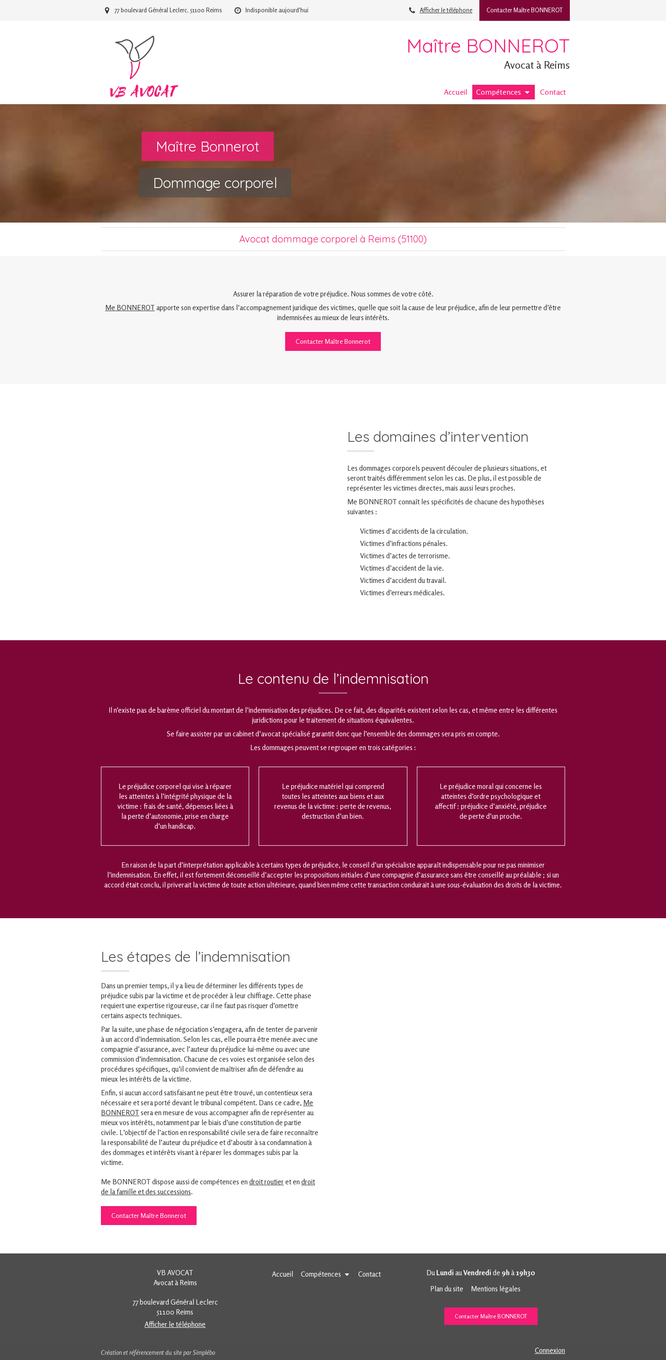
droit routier (266, 1181)
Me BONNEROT (130, 307)
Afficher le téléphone (446, 10)
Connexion (550, 1350)
